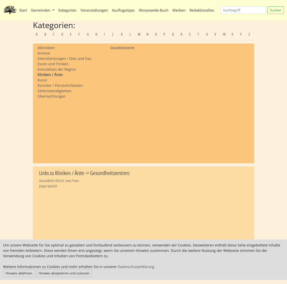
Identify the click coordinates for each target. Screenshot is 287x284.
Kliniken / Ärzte (50, 74)
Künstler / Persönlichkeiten (60, 85)
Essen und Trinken (52, 63)
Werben (179, 10)
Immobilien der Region (56, 69)
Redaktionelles (202, 10)
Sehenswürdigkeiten (54, 90)
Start (23, 10)
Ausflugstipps (123, 10)
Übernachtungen (51, 96)
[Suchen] (243, 10)
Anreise (43, 53)
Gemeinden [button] (41, 10)
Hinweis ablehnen (19, 273)
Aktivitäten (46, 47)
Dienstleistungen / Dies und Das (64, 58)
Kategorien (67, 10)
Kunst (42, 80)
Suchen (275, 10)
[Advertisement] (70, 127)
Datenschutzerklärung (136, 266)
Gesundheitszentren (122, 47)
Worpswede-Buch (153, 10)
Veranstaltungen (94, 10)
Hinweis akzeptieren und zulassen (63, 273)
